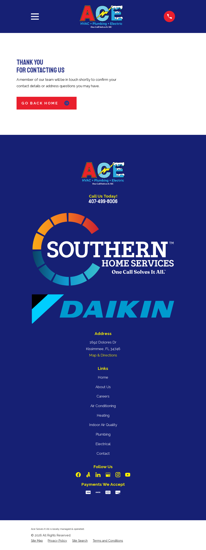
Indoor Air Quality (103, 425)
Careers (103, 396)
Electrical (103, 444)
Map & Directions (103, 355)
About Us (103, 387)
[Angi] (88, 474)
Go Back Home (46, 103)
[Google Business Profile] (108, 474)
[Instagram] (118, 474)
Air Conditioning (103, 406)
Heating (103, 415)
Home (103, 377)
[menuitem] (37, 540)
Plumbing (103, 434)
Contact (103, 453)
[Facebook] (78, 474)
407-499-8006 (103, 201)
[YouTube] (127, 474)
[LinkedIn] (98, 474)
